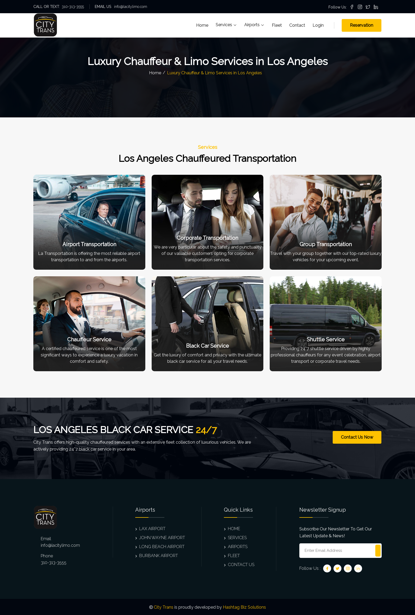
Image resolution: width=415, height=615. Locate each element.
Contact (297, 25)
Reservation (361, 25)
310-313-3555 (73, 6)
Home (202, 25)
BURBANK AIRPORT (156, 555)
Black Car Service (207, 346)
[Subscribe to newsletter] (378, 551)
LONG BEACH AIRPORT (159, 546)
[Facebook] (327, 568)
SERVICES (235, 537)
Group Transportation (326, 244)
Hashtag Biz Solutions (244, 607)
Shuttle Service (326, 339)
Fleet (277, 25)
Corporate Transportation (207, 238)
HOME (232, 528)
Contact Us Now (357, 437)
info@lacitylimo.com (130, 6)
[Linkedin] (358, 568)
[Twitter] (337, 568)
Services (226, 24)
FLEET (232, 555)
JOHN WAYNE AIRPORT (160, 537)
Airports (254, 24)
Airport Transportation (89, 244)
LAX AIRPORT (150, 528)
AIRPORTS (235, 546)
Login (318, 25)
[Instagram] (348, 568)
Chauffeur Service (89, 339)
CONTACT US (239, 564)
